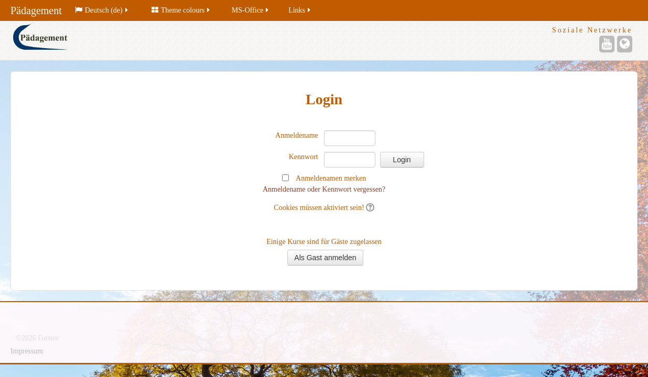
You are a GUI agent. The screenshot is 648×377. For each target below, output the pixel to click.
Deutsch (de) (102, 10)
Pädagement (36, 10)
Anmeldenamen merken (331, 178)
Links (300, 10)
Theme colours (182, 10)
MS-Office (251, 10)
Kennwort (303, 157)
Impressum (26, 351)
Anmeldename (296, 135)
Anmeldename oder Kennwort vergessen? (324, 189)
